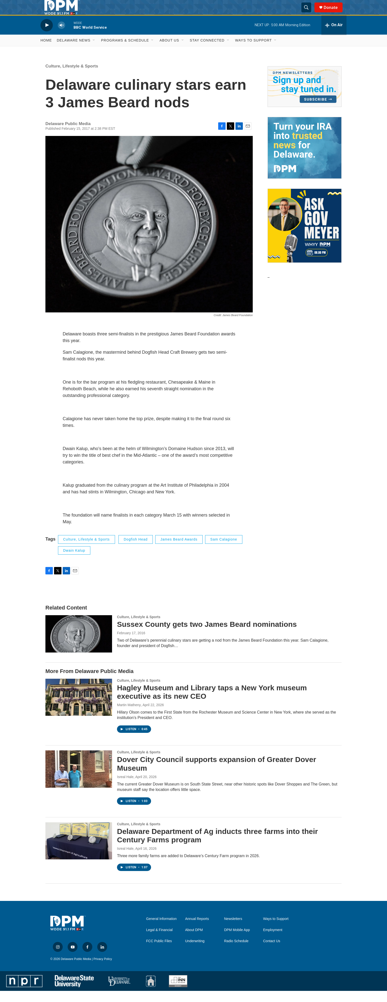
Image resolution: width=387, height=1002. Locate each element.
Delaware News (73, 51)
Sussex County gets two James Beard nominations (207, 635)
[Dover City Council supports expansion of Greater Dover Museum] (78, 780)
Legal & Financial (159, 941)
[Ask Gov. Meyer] (304, 237)
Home (46, 51)
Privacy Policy (103, 970)
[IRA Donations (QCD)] (304, 159)
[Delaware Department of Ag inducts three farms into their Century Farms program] (78, 852)
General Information (161, 930)
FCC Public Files (159, 952)
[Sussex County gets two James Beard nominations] (78, 644)
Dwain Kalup (74, 562)
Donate (334, 13)
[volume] (61, 36)
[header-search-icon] (308, 13)
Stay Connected (207, 51)
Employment (272, 941)
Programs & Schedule (125, 51)
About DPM (194, 941)
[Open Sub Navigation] (94, 51)
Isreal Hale (125, 788)
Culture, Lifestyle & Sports (71, 77)
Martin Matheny (129, 716)
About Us (169, 51)
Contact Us (271, 952)
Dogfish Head (136, 550)
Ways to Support (253, 51)
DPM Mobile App (237, 941)
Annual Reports (197, 930)
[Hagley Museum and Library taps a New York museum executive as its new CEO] (78, 708)
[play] (47, 36)
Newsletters (233, 930)
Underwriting (195, 952)
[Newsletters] (304, 98)
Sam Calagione (223, 550)
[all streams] (334, 36)
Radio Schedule (236, 952)
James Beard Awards (178, 550)
